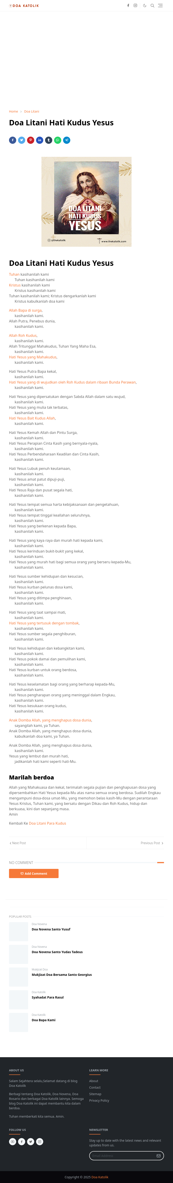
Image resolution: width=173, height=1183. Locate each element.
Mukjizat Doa (40, 969)
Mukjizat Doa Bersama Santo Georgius (62, 974)
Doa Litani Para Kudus (47, 823)
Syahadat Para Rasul (48, 997)
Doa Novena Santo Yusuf (51, 929)
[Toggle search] (152, 6)
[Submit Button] (159, 1156)
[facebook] (128, 5)
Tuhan (14, 274)
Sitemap (95, 1094)
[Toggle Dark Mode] (144, 5)
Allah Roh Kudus (22, 335)
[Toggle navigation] (160, 5)
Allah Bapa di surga (25, 310)
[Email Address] (122, 1156)
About (93, 1081)
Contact (95, 1087)
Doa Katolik (39, 992)
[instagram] (135, 5)
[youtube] (12, 1141)
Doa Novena (39, 924)
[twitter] (30, 1141)
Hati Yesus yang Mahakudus (33, 357)
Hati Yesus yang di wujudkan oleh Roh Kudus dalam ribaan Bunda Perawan (72, 382)
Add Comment (33, 873)
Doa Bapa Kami (43, 1020)
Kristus (15, 285)
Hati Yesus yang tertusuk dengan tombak (44, 623)
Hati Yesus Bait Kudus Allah (32, 418)
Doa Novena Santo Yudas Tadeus (57, 952)
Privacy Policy (99, 1100)
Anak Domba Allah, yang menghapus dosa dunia (50, 720)
